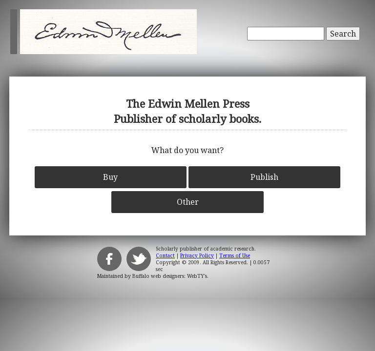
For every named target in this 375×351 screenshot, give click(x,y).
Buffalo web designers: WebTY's (169, 276)
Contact (165, 255)
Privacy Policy (197, 255)
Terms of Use (234, 255)
